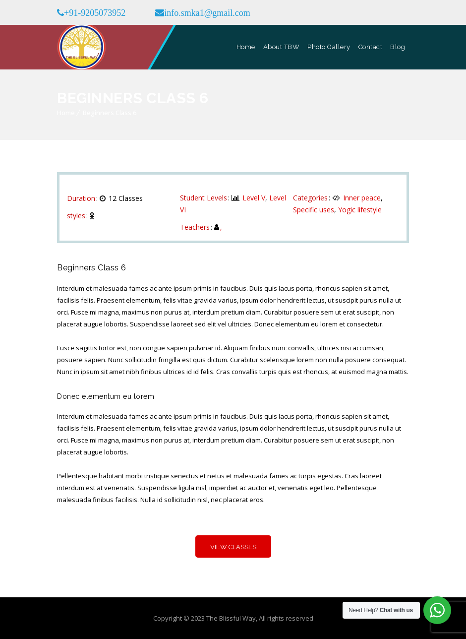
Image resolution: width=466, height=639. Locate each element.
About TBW (281, 47)
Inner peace (362, 197)
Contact (370, 47)
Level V (253, 197)
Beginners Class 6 (109, 112)
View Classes (233, 547)
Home (245, 47)
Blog (397, 47)
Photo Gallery (328, 47)
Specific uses (313, 209)
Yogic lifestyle (360, 209)
